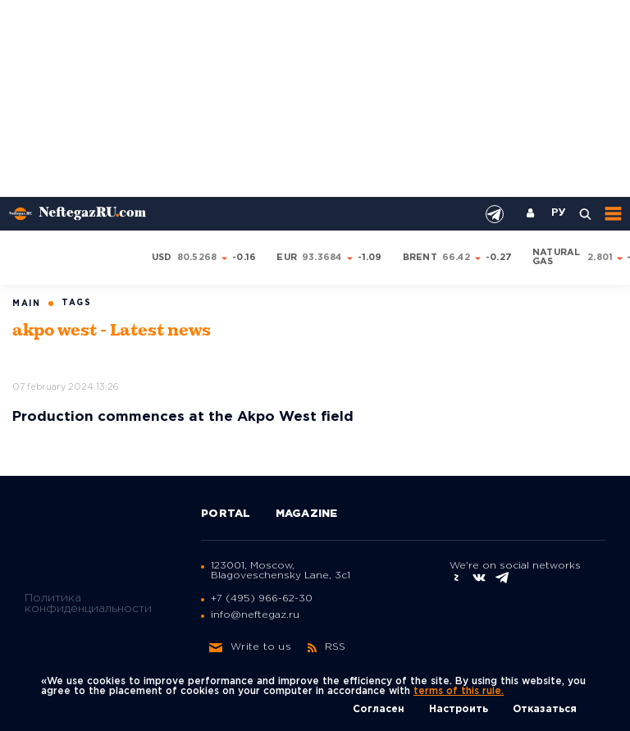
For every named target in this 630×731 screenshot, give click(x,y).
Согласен (378, 709)
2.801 (600, 258)
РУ (558, 213)
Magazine (307, 514)
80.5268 (197, 258)
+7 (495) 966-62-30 (262, 598)
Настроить (458, 709)
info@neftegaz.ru (255, 614)
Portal (226, 514)
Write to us (250, 647)
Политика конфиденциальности (88, 603)
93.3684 (322, 258)
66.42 (456, 258)
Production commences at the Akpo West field (183, 417)
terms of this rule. (458, 691)
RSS (327, 647)
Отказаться (545, 709)
